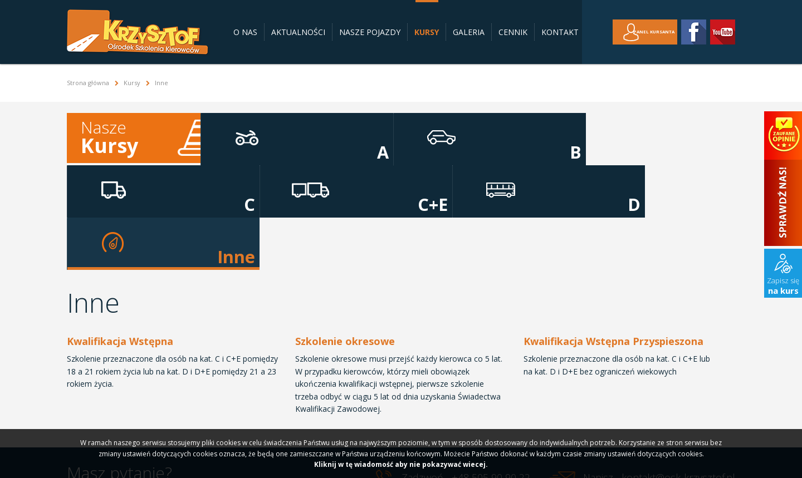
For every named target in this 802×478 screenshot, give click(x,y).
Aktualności (298, 32)
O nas (245, 32)
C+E (512, 138)
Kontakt (560, 32)
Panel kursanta (642, 32)
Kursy (426, 32)
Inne (691, 138)
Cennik (512, 32)
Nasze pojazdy (369, 32)
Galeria (469, 32)
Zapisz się (783, 285)
